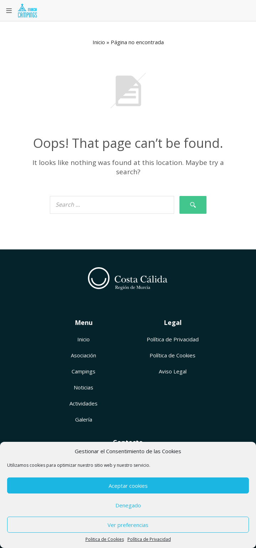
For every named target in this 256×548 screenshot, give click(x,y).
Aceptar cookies (128, 485)
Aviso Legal (173, 371)
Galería (83, 419)
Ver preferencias (128, 524)
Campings (83, 371)
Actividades (83, 403)
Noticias (83, 387)
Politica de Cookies (104, 539)
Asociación (83, 355)
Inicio (99, 42)
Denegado (128, 505)
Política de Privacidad (149, 539)
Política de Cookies (172, 355)
